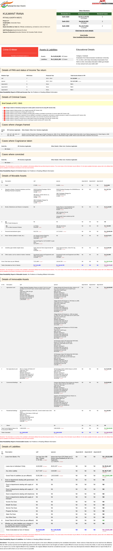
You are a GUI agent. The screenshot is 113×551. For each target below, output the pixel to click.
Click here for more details (84, 30)
